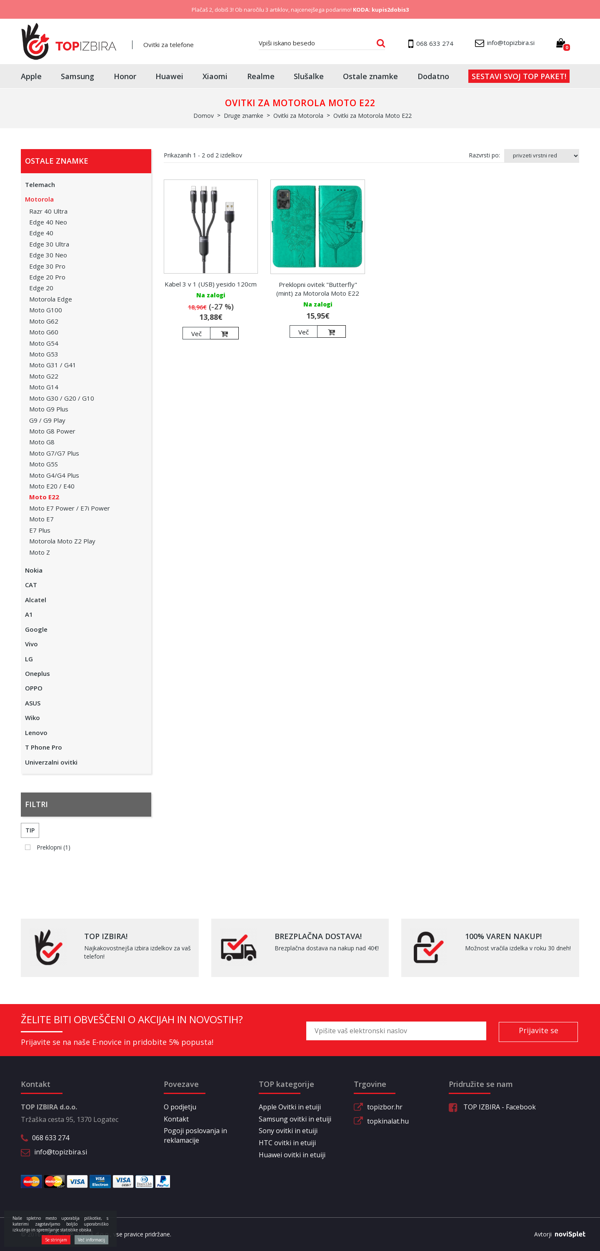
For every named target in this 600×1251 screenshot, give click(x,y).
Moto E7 (41, 519)
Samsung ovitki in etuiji (295, 1119)
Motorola (39, 199)
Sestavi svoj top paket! (519, 76)
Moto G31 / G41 (52, 365)
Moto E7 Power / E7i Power (69, 508)
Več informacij (91, 1240)
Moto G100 (45, 310)
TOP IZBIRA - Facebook (492, 1106)
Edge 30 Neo (48, 255)
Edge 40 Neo (48, 222)
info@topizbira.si (60, 1151)
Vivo (31, 644)
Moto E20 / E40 (52, 486)
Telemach (40, 184)
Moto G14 (43, 387)
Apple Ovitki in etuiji (290, 1106)
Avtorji (556, 1234)
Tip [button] (30, 830)
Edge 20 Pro (47, 277)
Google (36, 629)
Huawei (169, 76)
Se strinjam (56, 1240)
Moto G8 (42, 442)
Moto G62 (43, 321)
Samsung (77, 76)
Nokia (33, 570)
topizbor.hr (384, 1106)
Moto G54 (43, 343)
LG (29, 659)
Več (196, 333)
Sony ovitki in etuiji (288, 1130)
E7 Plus (39, 530)
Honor (125, 76)
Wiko (32, 717)
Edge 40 (41, 233)
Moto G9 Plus (48, 409)
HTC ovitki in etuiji (287, 1142)
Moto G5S (43, 464)
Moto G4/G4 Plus (54, 475)
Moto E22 (44, 497)
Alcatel (35, 600)
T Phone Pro (43, 747)
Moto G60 (43, 332)
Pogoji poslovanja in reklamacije (195, 1135)
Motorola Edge (50, 299)
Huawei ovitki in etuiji (292, 1154)
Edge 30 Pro (47, 266)
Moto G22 (43, 376)
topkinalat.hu (388, 1121)
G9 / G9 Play (47, 420)
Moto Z (39, 552)
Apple (31, 76)
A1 (29, 614)
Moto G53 (43, 354)
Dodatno (433, 76)
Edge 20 (41, 288)
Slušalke (309, 76)
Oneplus (37, 673)
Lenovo (36, 732)
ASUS (32, 703)
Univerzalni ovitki (51, 762)
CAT (31, 585)
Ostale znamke (370, 76)
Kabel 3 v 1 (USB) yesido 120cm (211, 284)
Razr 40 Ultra (48, 211)
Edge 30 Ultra (49, 244)
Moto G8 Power (52, 431)
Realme (261, 76)
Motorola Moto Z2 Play (62, 541)
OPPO (33, 688)
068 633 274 (50, 1137)
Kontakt (176, 1119)
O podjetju (180, 1106)
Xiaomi (215, 76)
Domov (203, 116)
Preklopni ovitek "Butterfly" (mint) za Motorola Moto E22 (317, 288)
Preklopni (53, 847)
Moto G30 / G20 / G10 (61, 398)
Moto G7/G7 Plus (54, 453)
